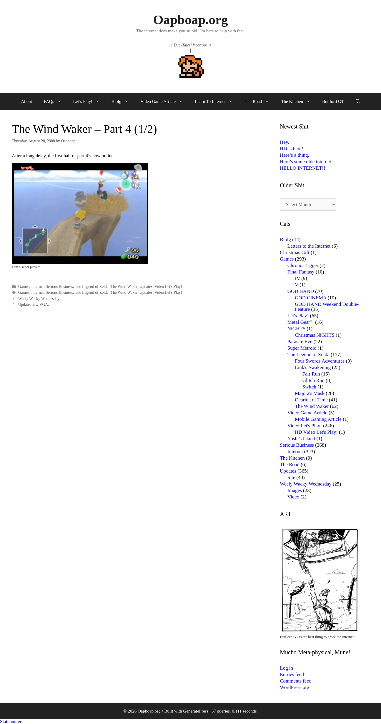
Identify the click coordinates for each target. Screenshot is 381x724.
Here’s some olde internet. (306, 161)
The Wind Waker (123, 286)
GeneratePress (195, 711)
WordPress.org (294, 687)
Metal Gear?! (300, 322)
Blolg (123, 101)
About (26, 101)
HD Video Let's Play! (316, 432)
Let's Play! (298, 315)
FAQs (55, 101)
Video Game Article (164, 101)
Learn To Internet (217, 101)
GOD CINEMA (310, 298)
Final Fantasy (301, 272)
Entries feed (292, 674)
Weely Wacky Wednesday (38, 298)
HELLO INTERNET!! (302, 168)
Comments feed (295, 681)
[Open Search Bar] (358, 101)
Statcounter (10, 721)
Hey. (284, 142)
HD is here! (291, 148)
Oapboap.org (190, 19)
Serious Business (59, 286)
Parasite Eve (299, 341)
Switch (309, 387)
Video (293, 497)
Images (294, 490)
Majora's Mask (310, 393)
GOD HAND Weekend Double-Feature (327, 306)
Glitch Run (313, 380)
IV (297, 278)
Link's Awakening (313, 367)
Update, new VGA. (33, 304)
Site (291, 477)
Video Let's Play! (168, 286)
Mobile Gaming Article (318, 419)
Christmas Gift (295, 252)
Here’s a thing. (294, 155)
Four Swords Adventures (320, 361)
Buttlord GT (333, 101)
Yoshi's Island (301, 438)
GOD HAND (300, 291)
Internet (37, 286)
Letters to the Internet (309, 246)
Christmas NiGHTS (315, 335)
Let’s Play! (89, 101)
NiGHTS (296, 328)
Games (23, 286)
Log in (286, 668)
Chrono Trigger (302, 265)
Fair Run (311, 374)
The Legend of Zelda (91, 286)
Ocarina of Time (311, 400)
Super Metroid (302, 348)
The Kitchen (298, 101)
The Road (260, 101)
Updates (146, 286)
